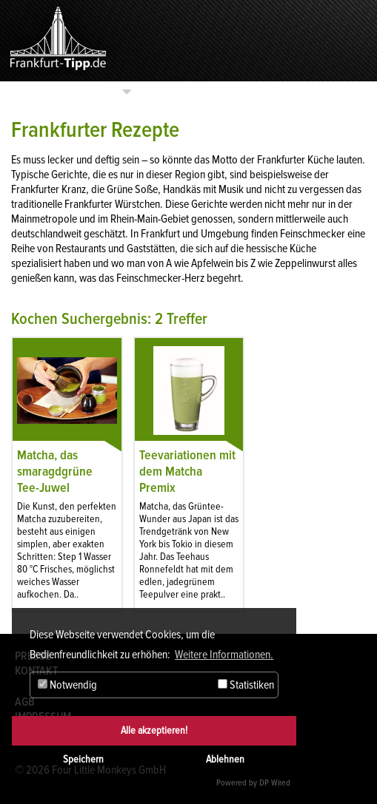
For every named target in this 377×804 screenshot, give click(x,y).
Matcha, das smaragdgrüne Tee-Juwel (55, 471)
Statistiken (246, 685)
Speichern (83, 759)
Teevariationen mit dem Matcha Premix (187, 471)
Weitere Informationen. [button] (224, 654)
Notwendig (67, 685)
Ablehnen (225, 759)
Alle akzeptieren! (154, 730)
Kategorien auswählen (63, 91)
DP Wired (274, 782)
